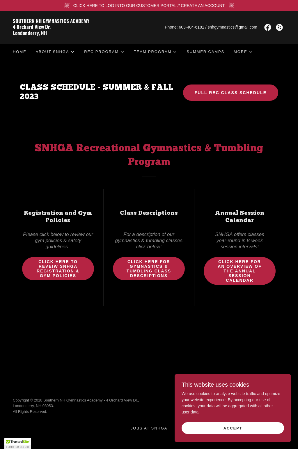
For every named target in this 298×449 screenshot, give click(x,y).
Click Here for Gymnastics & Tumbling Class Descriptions (149, 268)
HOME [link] (19, 52)
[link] (81, 33)
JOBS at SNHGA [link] (149, 428)
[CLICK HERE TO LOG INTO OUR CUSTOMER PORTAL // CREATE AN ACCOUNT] (149, 5)
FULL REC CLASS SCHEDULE (231, 92)
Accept (233, 428)
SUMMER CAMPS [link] (205, 52)
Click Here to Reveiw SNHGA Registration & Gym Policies (58, 268)
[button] (55, 51)
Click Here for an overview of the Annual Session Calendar (240, 271)
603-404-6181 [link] (191, 27)
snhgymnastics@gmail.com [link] (232, 27)
